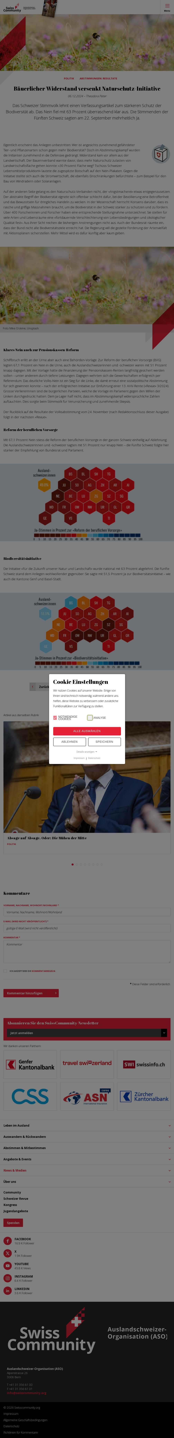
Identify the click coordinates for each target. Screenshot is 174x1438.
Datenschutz (94, 758)
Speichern (104, 741)
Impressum (79, 758)
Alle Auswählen (87, 731)
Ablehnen (69, 741)
